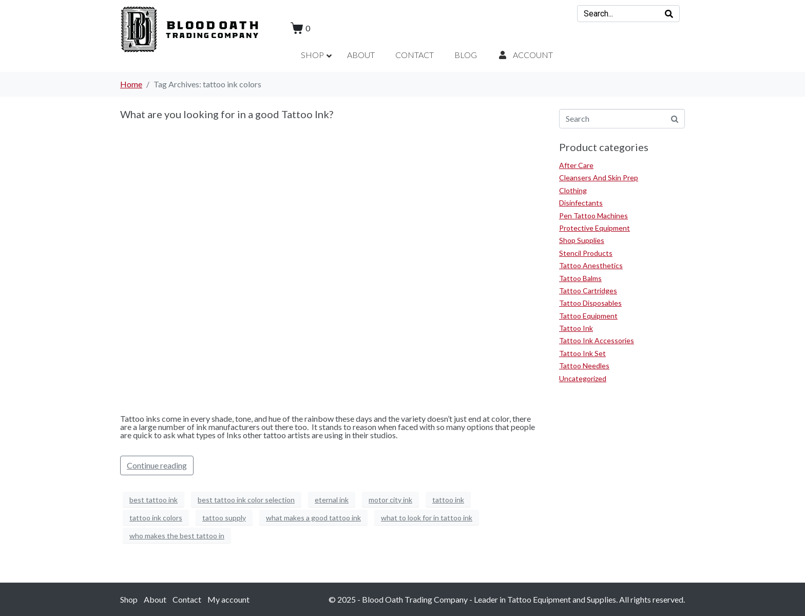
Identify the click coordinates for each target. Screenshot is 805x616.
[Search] (669, 14)
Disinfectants (581, 202)
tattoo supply (224, 517)
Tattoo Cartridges (588, 290)
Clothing (573, 190)
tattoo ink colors (155, 517)
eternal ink (332, 499)
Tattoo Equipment (588, 315)
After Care (576, 165)
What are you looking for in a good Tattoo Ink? (226, 114)
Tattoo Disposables (590, 302)
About (155, 599)
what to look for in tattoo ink (426, 517)
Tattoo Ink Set (582, 353)
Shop (129, 599)
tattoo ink (448, 499)
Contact (186, 599)
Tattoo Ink (576, 328)
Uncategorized (582, 378)
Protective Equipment (594, 227)
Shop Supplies (581, 240)
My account (228, 599)
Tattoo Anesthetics (591, 265)
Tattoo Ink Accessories (596, 340)
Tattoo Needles (584, 365)
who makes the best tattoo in (176, 535)
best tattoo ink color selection (246, 499)
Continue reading (157, 465)
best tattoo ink (153, 499)
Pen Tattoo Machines (593, 215)
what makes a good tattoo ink (313, 517)
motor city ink (390, 499)
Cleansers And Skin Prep (598, 177)
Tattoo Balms (580, 278)
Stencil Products (585, 253)
